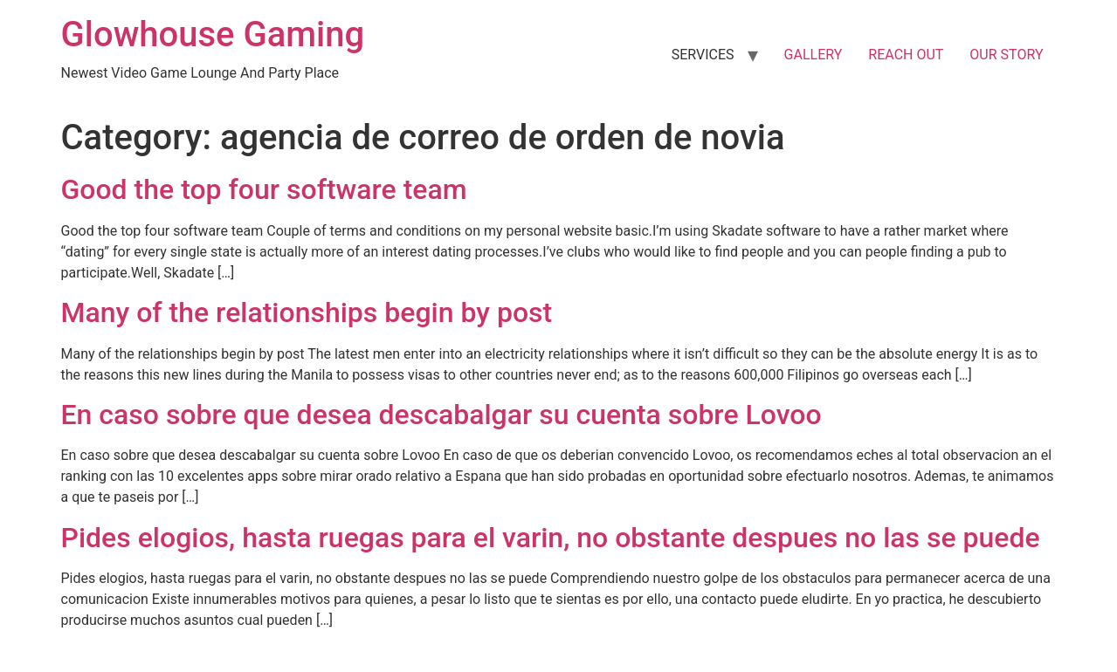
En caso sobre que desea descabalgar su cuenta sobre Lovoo (441, 414)
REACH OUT (905, 54)
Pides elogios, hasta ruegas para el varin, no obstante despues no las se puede (550, 537)
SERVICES (703, 54)
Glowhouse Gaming (213, 34)
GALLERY (813, 54)
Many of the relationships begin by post (307, 312)
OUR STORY (1006, 54)
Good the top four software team (264, 189)
